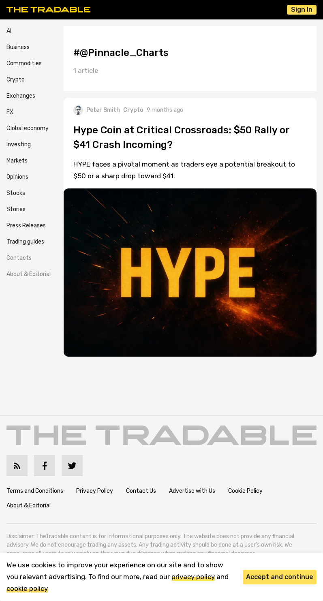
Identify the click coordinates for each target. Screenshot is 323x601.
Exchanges (20, 95)
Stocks (15, 193)
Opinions (17, 176)
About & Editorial (28, 274)
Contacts (19, 258)
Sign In (301, 9)
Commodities (24, 63)
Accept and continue (279, 577)
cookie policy (27, 588)
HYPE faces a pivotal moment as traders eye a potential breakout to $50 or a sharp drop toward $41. (184, 170)
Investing (18, 144)
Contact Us (141, 491)
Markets (17, 160)
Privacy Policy (94, 491)
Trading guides (25, 241)
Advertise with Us (192, 491)
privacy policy (193, 577)
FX (9, 112)
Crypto (15, 79)
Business (18, 47)
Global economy (27, 128)
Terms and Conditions (34, 491)
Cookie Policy (245, 491)
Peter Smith (96, 110)
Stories (16, 209)
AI (8, 31)
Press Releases (26, 225)
